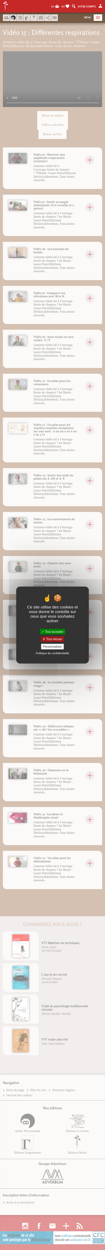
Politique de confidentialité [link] (52, 653)
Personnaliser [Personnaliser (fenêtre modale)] (52, 646)
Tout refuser (52, 639)
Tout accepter (52, 631)
